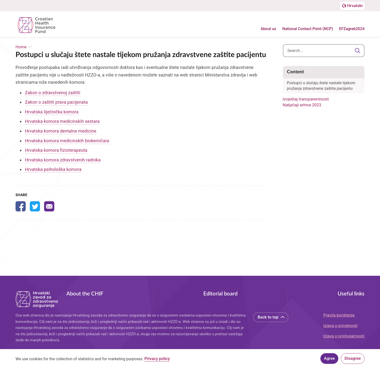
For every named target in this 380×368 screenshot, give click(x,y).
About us (268, 29)
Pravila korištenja (339, 315)
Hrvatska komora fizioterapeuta (56, 150)
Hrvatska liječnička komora (52, 111)
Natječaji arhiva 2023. (302, 104)
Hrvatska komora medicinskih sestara (62, 121)
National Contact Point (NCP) (307, 29)
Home (21, 46)
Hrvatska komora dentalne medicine (60, 131)
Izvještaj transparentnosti (306, 99)
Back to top (268, 317)
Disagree (353, 358)
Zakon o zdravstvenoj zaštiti (52, 92)
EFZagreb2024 (351, 29)
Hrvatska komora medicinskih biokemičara (67, 140)
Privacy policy (157, 359)
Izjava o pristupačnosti (343, 336)
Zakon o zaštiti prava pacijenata (56, 102)
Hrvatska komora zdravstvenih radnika (63, 159)
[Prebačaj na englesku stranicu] (352, 6)
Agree (329, 358)
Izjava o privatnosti (340, 325)
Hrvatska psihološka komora (53, 169)
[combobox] (324, 50)
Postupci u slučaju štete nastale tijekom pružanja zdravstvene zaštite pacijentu (321, 81)
